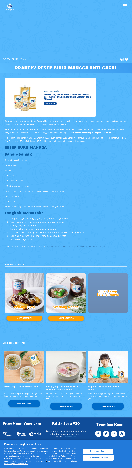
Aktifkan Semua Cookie (98, 458)
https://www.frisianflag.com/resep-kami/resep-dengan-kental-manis (76, 246)
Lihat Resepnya (24, 318)
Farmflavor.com (69, 436)
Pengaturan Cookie (98, 451)
